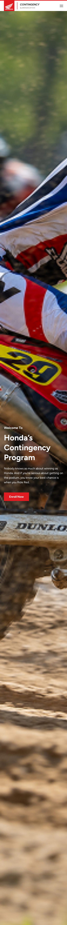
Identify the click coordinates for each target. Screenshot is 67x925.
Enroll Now (16, 497)
